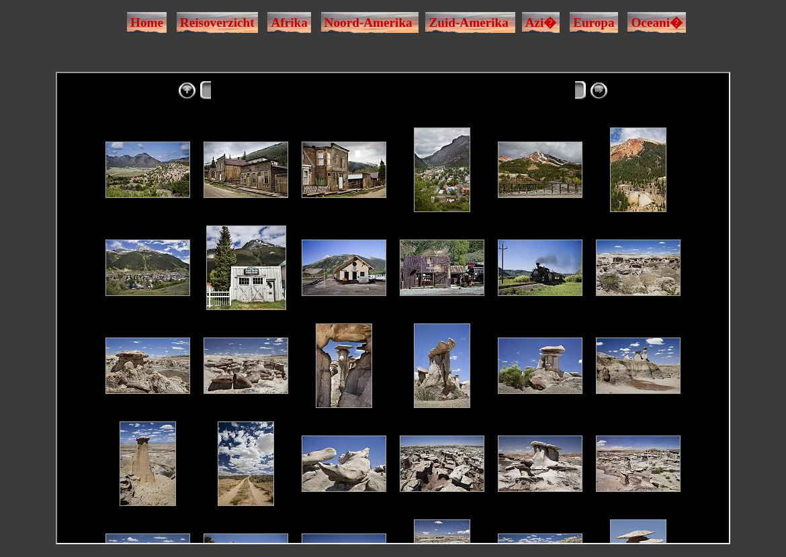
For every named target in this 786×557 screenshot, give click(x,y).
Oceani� (657, 22)
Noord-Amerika (368, 22)
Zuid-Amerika (468, 22)
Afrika (289, 22)
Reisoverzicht (217, 22)
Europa (594, 22)
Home (146, 22)
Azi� (541, 22)
